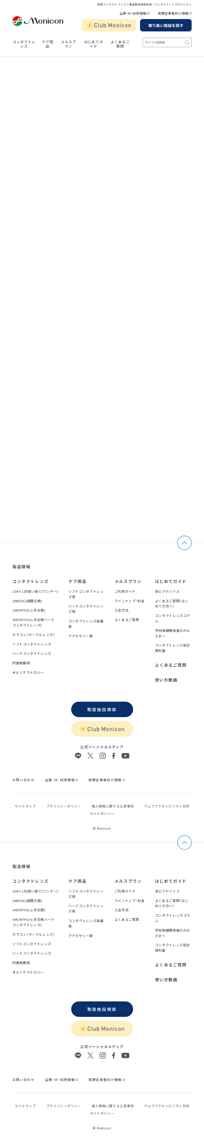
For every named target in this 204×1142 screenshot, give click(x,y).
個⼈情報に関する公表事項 (113, 806)
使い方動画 (166, 680)
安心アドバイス (167, 591)
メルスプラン (128, 581)
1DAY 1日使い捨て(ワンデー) (35, 591)
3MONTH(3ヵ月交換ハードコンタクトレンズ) (33, 622)
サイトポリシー (102, 813)
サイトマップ (25, 806)
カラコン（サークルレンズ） (33, 634)
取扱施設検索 (102, 709)
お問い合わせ (23, 779)
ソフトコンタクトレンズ (31, 644)
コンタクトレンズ (24, 44)
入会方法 (122, 610)
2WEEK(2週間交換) (27, 600)
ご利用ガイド (125, 591)
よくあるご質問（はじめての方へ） (172, 603)
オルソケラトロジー (28, 672)
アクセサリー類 (80, 635)
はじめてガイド (93, 44)
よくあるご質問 (120, 44)
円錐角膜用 (21, 662)
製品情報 (21, 566)
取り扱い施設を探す (165, 25)
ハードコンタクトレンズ (31, 653)
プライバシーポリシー (63, 806)
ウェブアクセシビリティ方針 (166, 806)
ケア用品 (47, 44)
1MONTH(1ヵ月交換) (28, 610)
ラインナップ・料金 (130, 600)
